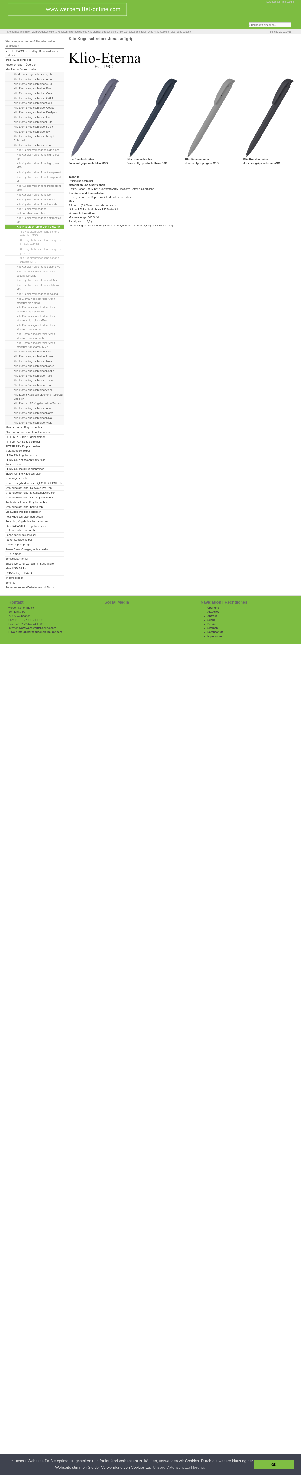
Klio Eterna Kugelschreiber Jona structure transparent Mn (36, 335)
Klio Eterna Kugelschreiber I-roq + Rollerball (34, 138)
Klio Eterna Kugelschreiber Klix (32, 351)
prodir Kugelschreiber (18, 59)
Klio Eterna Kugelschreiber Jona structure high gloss (36, 300)
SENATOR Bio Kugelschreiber (23, 473)
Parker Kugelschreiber (18, 539)
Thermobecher (14, 577)
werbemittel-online (39, 632)
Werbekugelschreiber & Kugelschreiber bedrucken (59, 31)
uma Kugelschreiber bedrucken (24, 506)
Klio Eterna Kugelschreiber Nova (33, 361)
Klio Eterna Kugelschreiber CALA (33, 98)
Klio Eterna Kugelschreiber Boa (32, 88)
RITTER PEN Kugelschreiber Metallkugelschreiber (22, 448)
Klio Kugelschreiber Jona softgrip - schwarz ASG (40, 259)
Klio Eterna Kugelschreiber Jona (136, 31)
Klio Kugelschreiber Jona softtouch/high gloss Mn (31, 210)
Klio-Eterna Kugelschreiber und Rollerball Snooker (38, 396)
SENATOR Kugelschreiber (21, 455)
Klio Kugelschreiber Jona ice (34, 194)
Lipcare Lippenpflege (17, 544)
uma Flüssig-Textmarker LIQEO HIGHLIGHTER (33, 483)
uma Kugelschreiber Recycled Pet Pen (28, 487)
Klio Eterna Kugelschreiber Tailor (33, 375)
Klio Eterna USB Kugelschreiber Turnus (37, 403)
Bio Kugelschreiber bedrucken (23, 511)
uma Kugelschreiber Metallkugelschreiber (30, 492)
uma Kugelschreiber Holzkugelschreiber (29, 497)
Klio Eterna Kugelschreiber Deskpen (35, 112)
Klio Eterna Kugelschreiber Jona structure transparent (36, 327)
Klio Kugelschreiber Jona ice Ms (36, 199)
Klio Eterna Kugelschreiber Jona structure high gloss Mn (36, 309)
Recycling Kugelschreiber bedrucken (27, 521)
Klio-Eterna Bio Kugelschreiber (23, 427)
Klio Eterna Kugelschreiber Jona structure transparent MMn (36, 344)
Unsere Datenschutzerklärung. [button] (179, 1467)
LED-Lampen (13, 553)
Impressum (288, 1)
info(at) (22, 632)
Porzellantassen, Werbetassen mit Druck (29, 587)
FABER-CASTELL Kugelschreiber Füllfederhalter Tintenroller (25, 528)
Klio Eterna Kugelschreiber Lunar (33, 356)
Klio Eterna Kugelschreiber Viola (33, 422)
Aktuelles (213, 611)
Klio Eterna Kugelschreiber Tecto (33, 380)
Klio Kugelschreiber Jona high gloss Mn (38, 156)
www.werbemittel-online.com (37, 627)
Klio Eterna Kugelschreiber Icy (32, 131)
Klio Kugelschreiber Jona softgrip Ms (38, 266)
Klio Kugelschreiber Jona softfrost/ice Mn (39, 219)
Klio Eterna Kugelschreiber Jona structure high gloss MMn (36, 318)
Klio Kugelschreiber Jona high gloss (38, 149)
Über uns (213, 607)
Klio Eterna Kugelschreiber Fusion (34, 126)
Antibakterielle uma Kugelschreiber (26, 502)
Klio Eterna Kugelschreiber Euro (33, 117)
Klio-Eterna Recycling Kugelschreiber (27, 432)
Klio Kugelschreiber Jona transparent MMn (39, 187)
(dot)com (56, 632)
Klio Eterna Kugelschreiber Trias (33, 385)
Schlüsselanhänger (16, 558)
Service (212, 624)
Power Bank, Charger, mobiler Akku (26, 549)
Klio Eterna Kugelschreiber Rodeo (34, 366)
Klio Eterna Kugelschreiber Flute (33, 121)
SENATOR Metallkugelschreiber (24, 468)
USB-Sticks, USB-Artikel (19, 573)
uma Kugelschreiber (17, 478)
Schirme (10, 582)
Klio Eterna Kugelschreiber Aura (33, 83)
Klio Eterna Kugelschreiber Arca (33, 79)
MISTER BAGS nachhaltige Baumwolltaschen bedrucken (32, 53)
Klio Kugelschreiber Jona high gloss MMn (38, 165)
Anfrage (212, 615)
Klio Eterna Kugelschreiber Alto (32, 408)
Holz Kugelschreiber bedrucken (24, 516)
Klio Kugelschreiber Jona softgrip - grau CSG (40, 251)
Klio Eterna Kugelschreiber (102, 31)
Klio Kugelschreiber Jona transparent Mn (39, 179)
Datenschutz (273, 1)
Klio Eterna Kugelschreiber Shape (34, 370)
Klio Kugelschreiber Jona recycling (37, 293)
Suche (211, 619)
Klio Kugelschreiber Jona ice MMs (37, 204)
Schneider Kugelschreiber (20, 534)
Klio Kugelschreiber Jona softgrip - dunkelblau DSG (40, 242)
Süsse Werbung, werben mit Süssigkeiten (30, 563)
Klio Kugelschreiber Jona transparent (39, 172)
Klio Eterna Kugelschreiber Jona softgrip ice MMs (36, 273)
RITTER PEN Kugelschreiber (22, 441)
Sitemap (212, 627)
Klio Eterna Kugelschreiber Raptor (34, 413)
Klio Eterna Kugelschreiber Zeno (33, 389)
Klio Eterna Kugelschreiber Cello (33, 102)
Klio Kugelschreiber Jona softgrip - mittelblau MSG (40, 233)
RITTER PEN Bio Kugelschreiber (25, 436)
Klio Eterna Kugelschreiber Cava (33, 93)
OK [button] (274, 1465)
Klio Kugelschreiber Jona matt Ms (37, 280)
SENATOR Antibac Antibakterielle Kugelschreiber (25, 461)
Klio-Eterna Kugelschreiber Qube (33, 74)
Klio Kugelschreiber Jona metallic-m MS (38, 287)
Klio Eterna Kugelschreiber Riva (33, 417)
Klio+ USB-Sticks (15, 568)
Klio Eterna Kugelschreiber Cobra (34, 107)
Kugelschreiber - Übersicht (21, 64)
